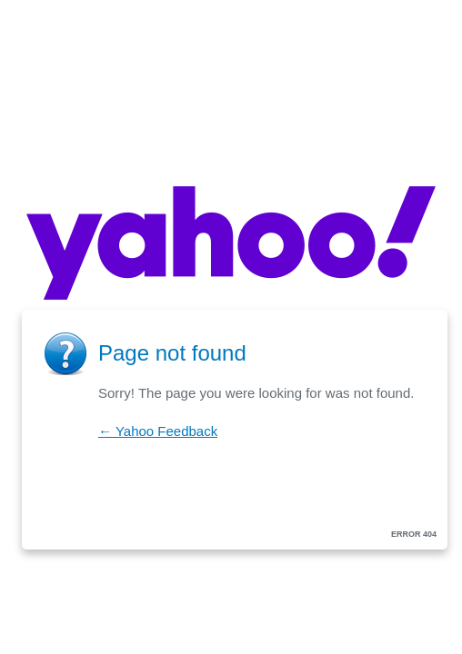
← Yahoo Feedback (157, 431)
